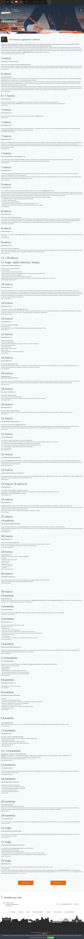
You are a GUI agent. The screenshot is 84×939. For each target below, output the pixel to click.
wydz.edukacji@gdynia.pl (63, 904)
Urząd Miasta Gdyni (47, 932)
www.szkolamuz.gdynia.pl (30, 758)
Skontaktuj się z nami (13, 898)
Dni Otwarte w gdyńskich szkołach (20, 39)
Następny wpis (58, 882)
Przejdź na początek (4, 890)
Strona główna (12, 912)
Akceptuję (50, 937)
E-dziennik (48, 912)
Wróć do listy (25, 882)
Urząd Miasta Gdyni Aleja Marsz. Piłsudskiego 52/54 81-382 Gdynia (12, 904)
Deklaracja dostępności (69, 912)
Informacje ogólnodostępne (38, 912)
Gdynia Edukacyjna (27, 873)
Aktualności (9, 21)
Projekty (27, 912)
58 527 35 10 (74, 904)
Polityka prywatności (58, 912)
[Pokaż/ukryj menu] (81, 9)
